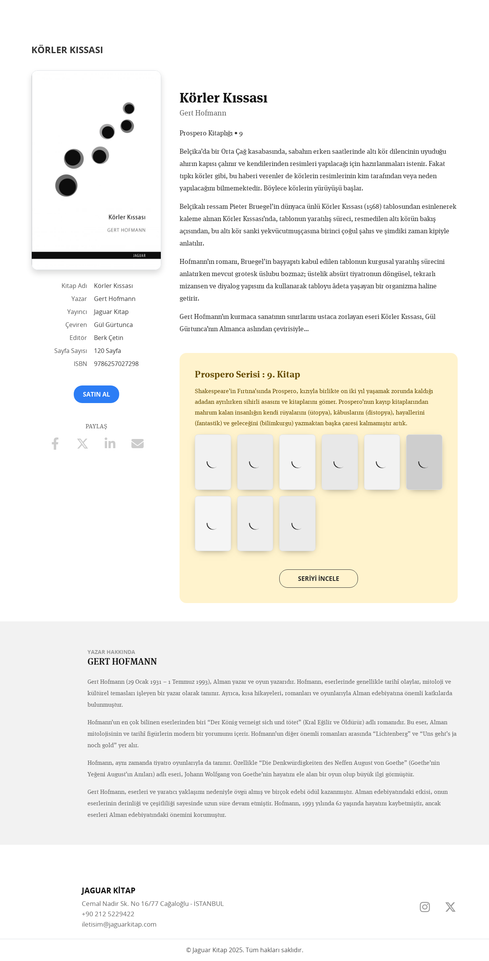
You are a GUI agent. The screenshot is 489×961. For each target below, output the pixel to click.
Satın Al (96, 394)
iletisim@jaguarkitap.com (119, 924)
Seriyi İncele (318, 578)
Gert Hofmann (203, 112)
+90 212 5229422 (108, 913)
